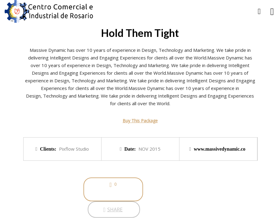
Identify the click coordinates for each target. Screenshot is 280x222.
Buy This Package (140, 121)
